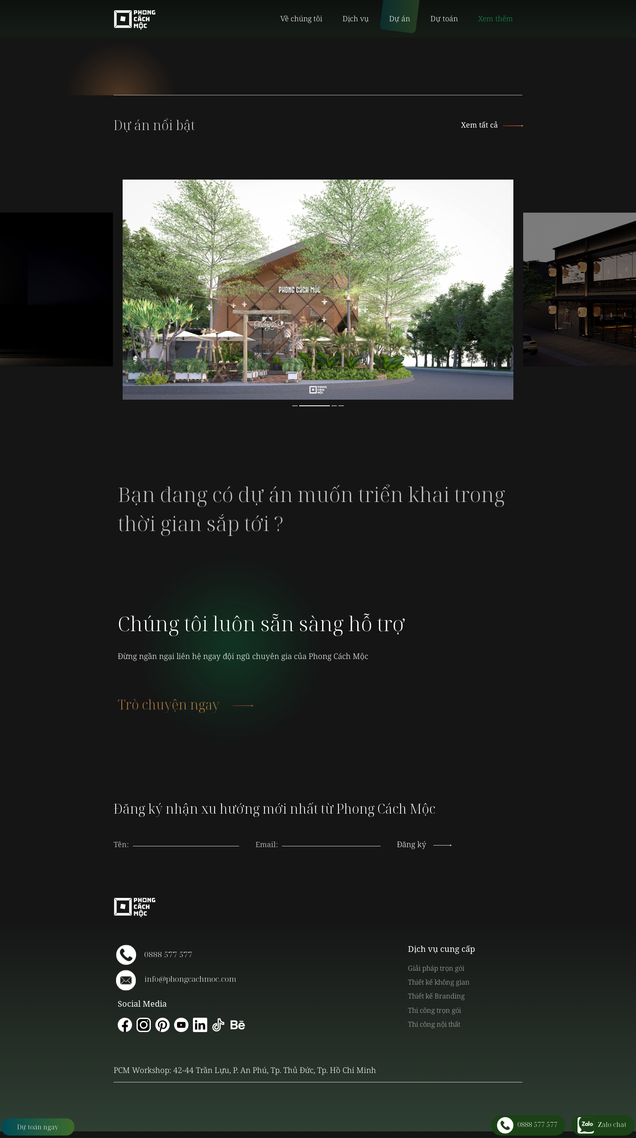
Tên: (121, 844)
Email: (266, 844)
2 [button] (314, 405)
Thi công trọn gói (434, 1010)
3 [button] (334, 405)
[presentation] (331, 836)
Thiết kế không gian (439, 982)
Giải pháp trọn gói (436, 968)
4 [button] (341, 405)
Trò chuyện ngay (185, 711)
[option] (318, 290)
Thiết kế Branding (436, 996)
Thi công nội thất (434, 1024)
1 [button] (295, 405)
